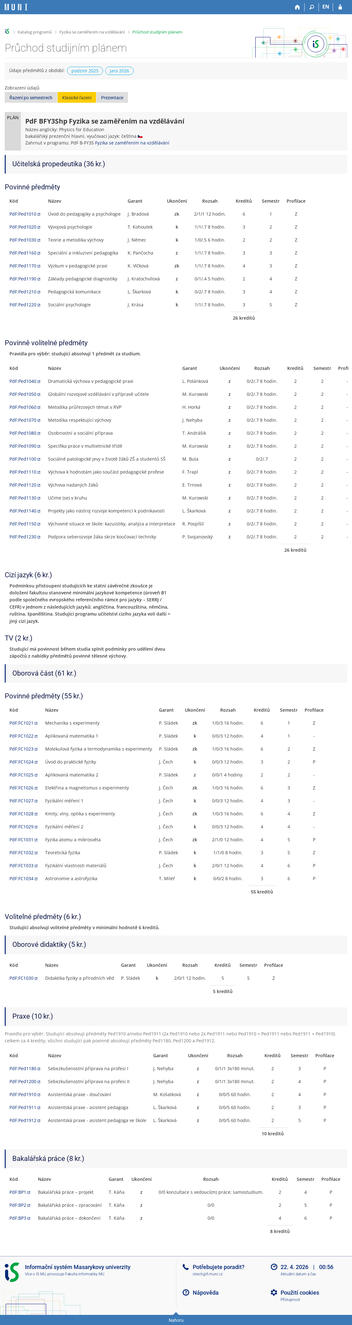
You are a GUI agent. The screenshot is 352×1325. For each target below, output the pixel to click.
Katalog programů (35, 32)
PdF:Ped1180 (22, 1068)
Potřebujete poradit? (219, 1267)
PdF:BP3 (17, 1218)
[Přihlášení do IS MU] (340, 7)
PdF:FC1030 (21, 978)
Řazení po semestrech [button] (30, 97)
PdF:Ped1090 (22, 446)
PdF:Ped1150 (22, 524)
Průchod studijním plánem (157, 32)
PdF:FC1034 (21, 878)
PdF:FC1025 (21, 775)
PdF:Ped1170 (22, 266)
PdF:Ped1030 (22, 240)
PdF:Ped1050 (22, 394)
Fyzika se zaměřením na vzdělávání (92, 32)
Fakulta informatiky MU (84, 1274)
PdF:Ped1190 (22, 279)
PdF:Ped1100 (22, 459)
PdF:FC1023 (21, 749)
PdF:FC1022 (21, 736)
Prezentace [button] (112, 97)
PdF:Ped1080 (22, 433)
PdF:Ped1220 (22, 305)
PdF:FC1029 (21, 827)
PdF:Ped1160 (22, 253)
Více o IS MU (35, 1274)
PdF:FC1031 (21, 840)
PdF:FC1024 (21, 762)
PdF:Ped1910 (22, 1094)
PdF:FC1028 (21, 814)
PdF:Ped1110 (22, 472)
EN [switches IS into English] (325, 6)
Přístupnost (290, 1299)
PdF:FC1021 (21, 723)
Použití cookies (300, 1292)
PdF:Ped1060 (22, 407)
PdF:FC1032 (21, 853)
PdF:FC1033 (21, 865)
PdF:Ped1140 (22, 511)
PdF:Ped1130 (22, 498)
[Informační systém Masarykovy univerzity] (16, 7)
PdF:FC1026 (21, 788)
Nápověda (206, 1292)
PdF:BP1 (17, 1192)
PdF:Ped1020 (22, 227)
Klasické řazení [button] (76, 97)
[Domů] (297, 7)
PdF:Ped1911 (22, 1107)
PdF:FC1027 (21, 801)
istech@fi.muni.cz (208, 1274)
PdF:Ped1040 (22, 381)
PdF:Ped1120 (22, 485)
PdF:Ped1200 (22, 1081)
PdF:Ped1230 (22, 537)
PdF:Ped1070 (22, 420)
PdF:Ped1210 (22, 292)
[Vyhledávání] (312, 7)
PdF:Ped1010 (22, 214)
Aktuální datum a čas (298, 1274)
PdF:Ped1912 (22, 1120)
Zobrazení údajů (22, 88)
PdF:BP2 (17, 1205)
